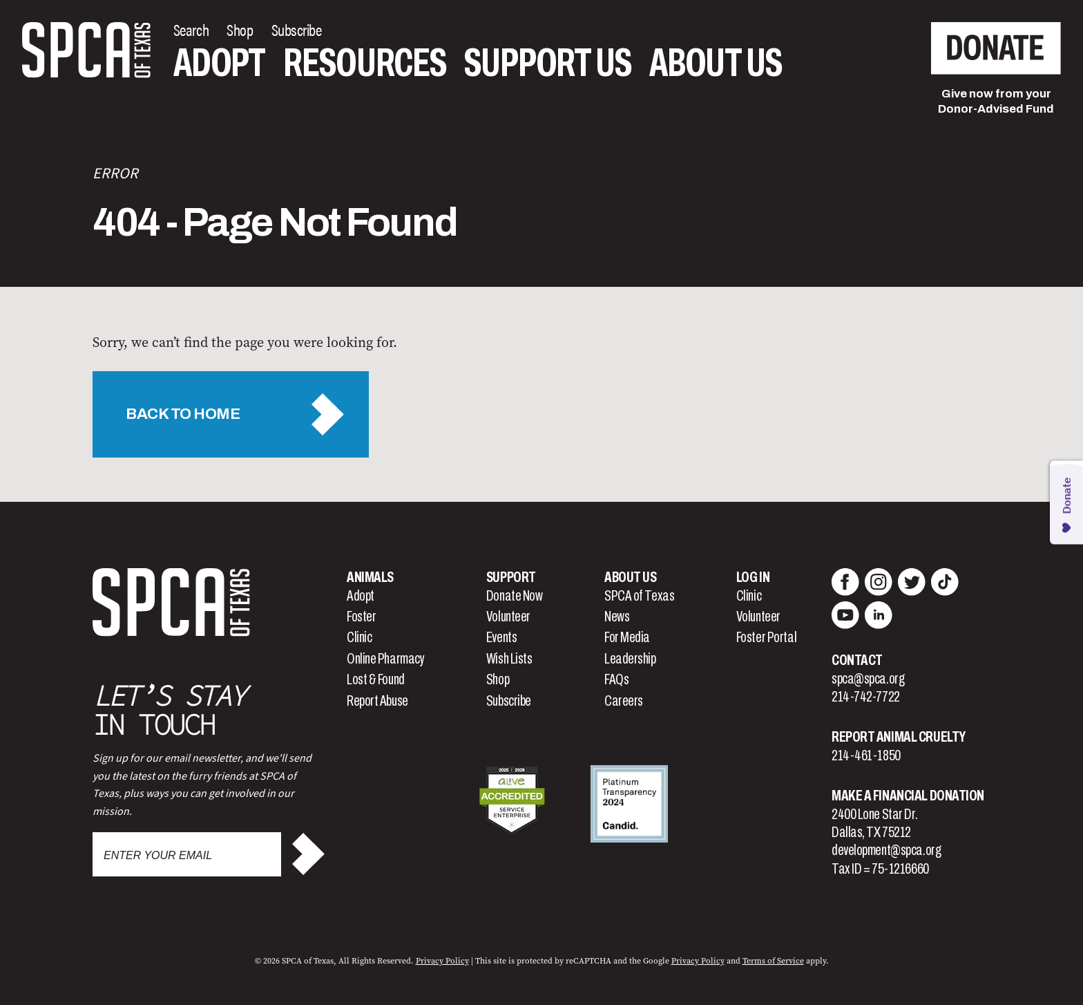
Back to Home (183, 414)
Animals (370, 577)
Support (511, 577)
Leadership (630, 658)
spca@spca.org (868, 678)
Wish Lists (509, 658)
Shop (497, 679)
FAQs (616, 679)
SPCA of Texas (639, 596)
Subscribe (508, 701)
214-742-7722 (866, 696)
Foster (361, 616)
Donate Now (514, 596)
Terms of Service (773, 960)
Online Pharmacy (385, 658)
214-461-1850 (866, 755)
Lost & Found (376, 679)
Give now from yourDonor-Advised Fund (996, 101)
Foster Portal (766, 637)
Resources (364, 63)
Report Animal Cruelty (899, 737)
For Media (627, 637)
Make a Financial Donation (908, 795)
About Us (715, 63)
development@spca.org (886, 850)
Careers (623, 701)
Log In (752, 577)
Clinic (359, 637)
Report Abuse (377, 701)
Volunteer (508, 616)
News (616, 616)
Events (501, 637)
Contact (857, 660)
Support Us (547, 63)
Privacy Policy (442, 960)
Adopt (219, 63)
